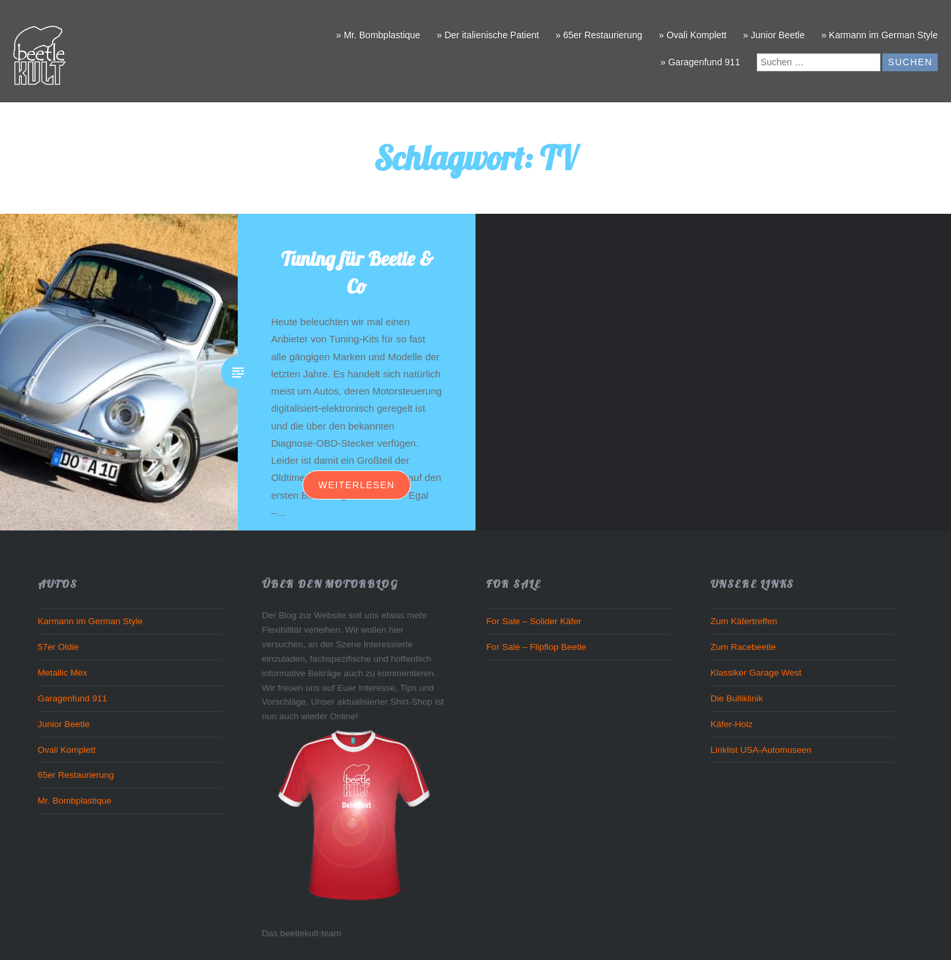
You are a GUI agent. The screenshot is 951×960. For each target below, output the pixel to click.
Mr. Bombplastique (75, 801)
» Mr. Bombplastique (378, 35)
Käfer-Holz (732, 724)
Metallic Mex (62, 673)
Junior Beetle (64, 724)
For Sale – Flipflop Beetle (536, 647)
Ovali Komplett (67, 750)
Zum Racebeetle (743, 647)
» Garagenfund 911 (700, 62)
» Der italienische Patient (488, 35)
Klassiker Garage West (756, 673)
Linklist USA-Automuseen (761, 750)
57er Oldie (58, 647)
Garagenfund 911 (72, 698)
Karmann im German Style (90, 621)
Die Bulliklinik (737, 698)
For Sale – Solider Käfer (533, 621)
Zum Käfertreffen (744, 621)
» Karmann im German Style (879, 35)
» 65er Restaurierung (599, 35)
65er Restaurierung (76, 775)
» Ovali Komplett (692, 35)
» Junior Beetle (773, 35)
